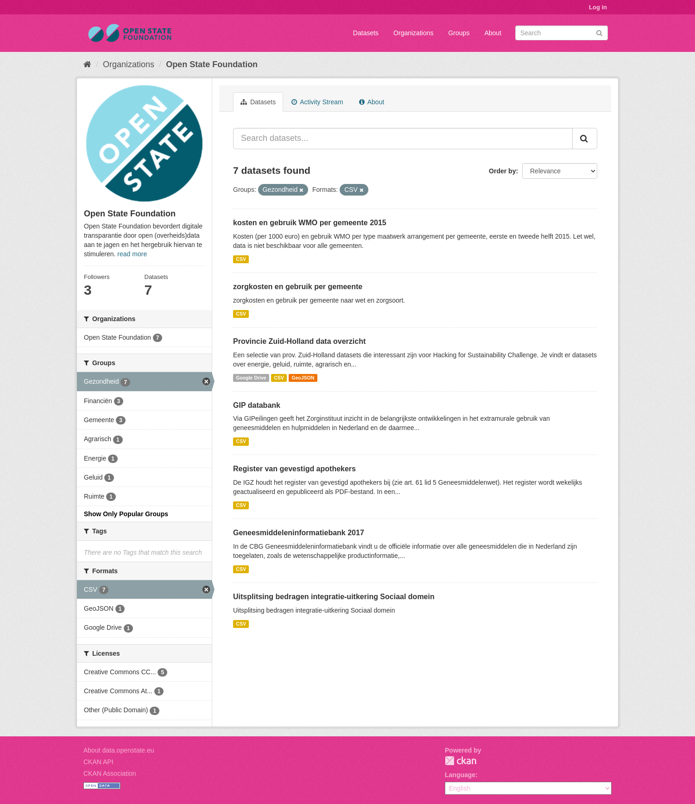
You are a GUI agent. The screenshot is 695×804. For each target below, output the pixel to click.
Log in (598, 7)
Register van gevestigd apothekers (294, 469)
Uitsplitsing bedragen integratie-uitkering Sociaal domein (334, 597)
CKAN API (98, 762)
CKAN (460, 761)
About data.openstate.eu (118, 750)
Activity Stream (317, 102)
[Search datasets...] (403, 138)
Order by (502, 171)
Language (460, 775)
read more (132, 254)
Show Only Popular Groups (126, 514)
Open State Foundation (212, 64)
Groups (458, 33)
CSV (241, 259)
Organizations (413, 33)
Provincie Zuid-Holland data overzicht (299, 341)
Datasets (366, 33)
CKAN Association (109, 773)
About (492, 33)
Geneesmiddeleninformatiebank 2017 (298, 533)
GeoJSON (302, 377)
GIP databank (256, 405)
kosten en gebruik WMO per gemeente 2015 (309, 223)
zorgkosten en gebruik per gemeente (297, 287)
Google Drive (251, 377)
